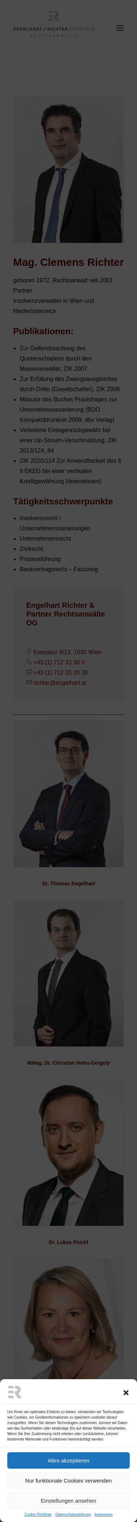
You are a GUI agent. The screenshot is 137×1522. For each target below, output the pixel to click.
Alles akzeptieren (68, 1479)
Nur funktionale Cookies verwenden (68, 1499)
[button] (126, 1411)
